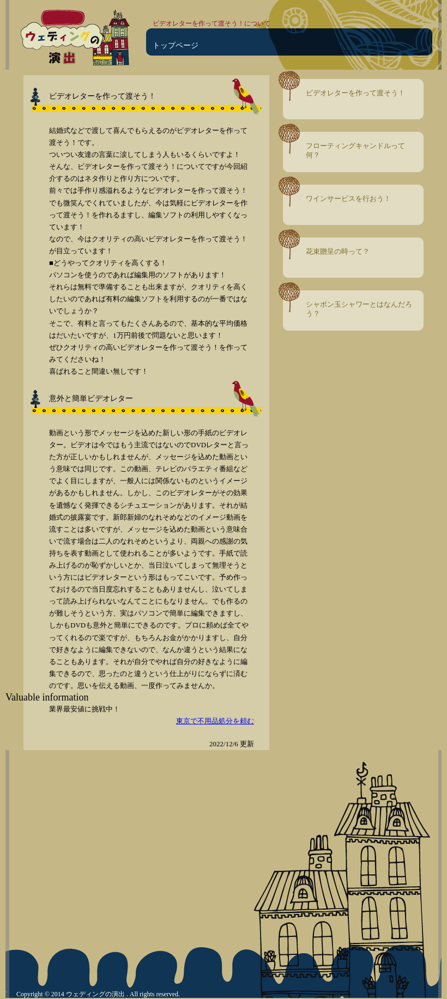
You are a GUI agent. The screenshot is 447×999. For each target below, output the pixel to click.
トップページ (175, 45)
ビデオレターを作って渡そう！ (355, 93)
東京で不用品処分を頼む (215, 721)
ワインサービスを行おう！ (348, 198)
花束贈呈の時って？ (338, 251)
